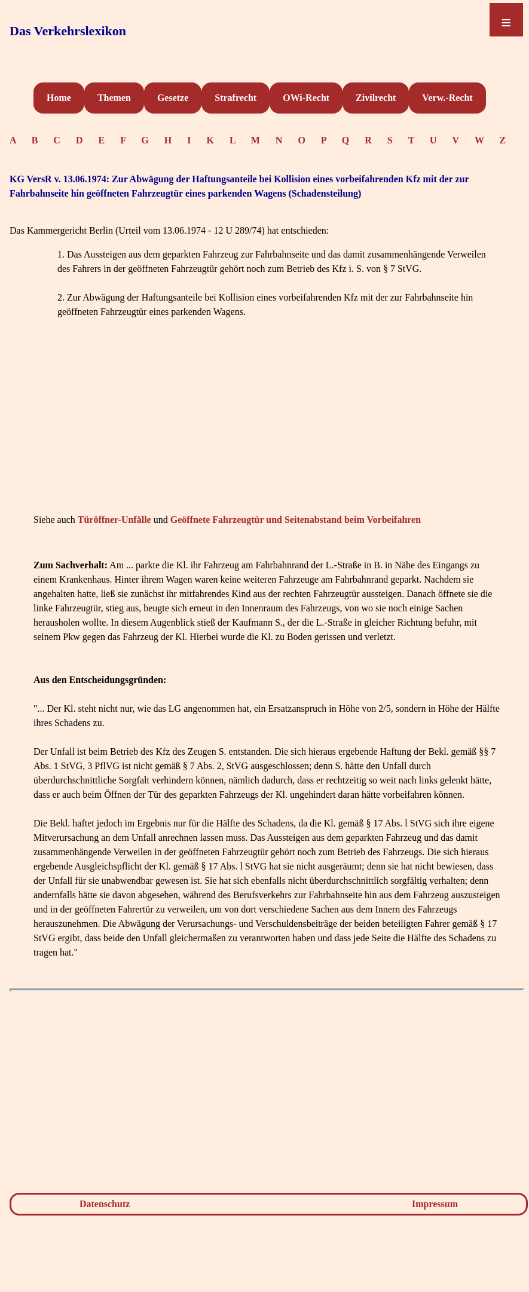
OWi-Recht (306, 98)
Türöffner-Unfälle (114, 520)
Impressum (435, 1204)
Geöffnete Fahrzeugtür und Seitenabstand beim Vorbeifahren (295, 520)
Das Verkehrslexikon (68, 30)
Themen (114, 98)
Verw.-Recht (447, 98)
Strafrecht (235, 98)
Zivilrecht (376, 98)
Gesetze (172, 98)
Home (59, 98)
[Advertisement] (266, 426)
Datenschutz (104, 1204)
